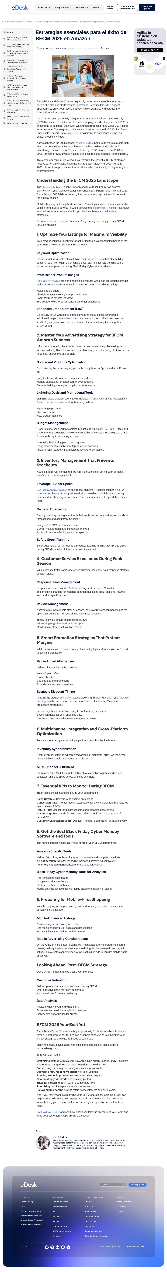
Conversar (89, 1226)
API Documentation (62, 1231)
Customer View (92, 1216)
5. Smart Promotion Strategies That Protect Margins (16, 78)
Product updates (60, 1226)
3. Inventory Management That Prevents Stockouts (17, 61)
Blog (55, 1211)
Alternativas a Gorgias (30, 1224)
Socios (56, 1221)
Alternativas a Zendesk (31, 1215)
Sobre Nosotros (124, 1201)
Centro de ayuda (60, 1201)
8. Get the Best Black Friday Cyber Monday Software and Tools (19, 103)
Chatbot (89, 1201)
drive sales (87, 167)
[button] (110, 7)
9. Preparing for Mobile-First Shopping (18, 111)
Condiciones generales (110, 1247)
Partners (57, 1216)
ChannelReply (26, 1201)
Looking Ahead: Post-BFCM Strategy (18, 117)
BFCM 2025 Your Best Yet (17, 123)
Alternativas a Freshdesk (31, 1220)
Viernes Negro (112, 21)
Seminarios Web (60, 1206)
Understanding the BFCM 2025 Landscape (17, 38)
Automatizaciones (93, 1231)
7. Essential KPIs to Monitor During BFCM (17, 95)
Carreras (121, 1211)
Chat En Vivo (90, 1221)
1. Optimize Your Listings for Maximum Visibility (18, 45)
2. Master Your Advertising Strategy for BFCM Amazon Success (18, 53)
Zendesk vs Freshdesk (30, 1211)
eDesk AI (89, 1206)
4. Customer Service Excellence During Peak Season (16, 69)
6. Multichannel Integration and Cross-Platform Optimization (17, 87)
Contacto (121, 1206)
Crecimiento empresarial (91, 21)
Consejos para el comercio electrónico (57, 21)
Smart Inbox (90, 1211)
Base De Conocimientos (96, 1236)
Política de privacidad (135, 1247)
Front (23, 1206)
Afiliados (57, 1236)
